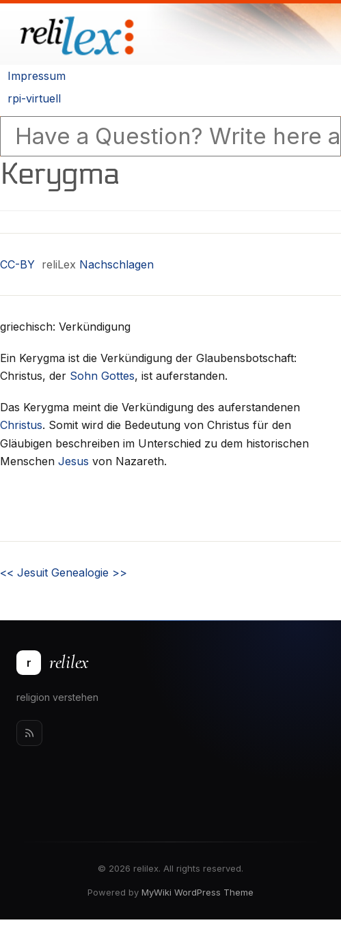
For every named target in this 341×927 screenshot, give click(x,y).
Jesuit (24, 572)
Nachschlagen (116, 264)
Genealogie (89, 572)
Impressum (37, 76)
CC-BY (17, 264)
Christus (21, 425)
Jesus (73, 461)
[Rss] (29, 733)
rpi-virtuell (34, 98)
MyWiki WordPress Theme (197, 892)
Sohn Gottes (102, 376)
